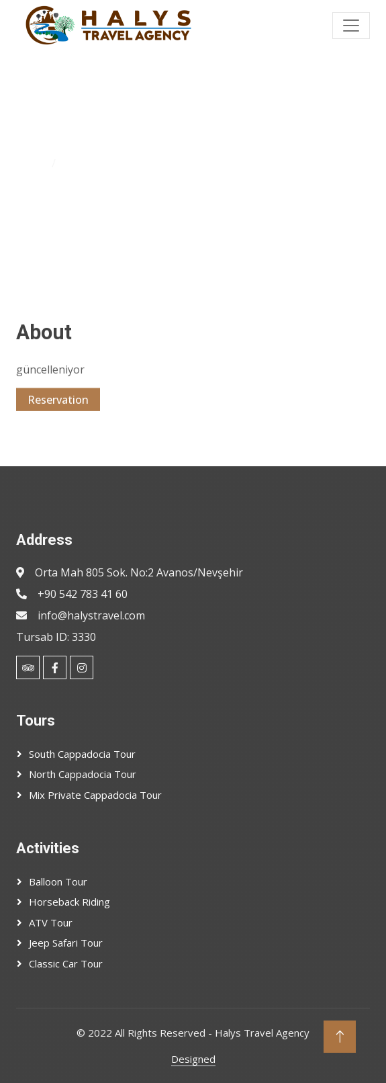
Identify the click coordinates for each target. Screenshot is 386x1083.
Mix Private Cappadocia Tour (95, 795)
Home (31, 163)
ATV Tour (51, 922)
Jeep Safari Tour (66, 942)
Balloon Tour (58, 881)
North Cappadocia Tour (82, 774)
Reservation (58, 407)
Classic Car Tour (66, 963)
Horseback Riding (69, 901)
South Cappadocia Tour (82, 754)
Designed (193, 1059)
